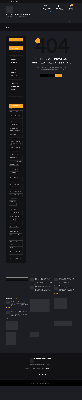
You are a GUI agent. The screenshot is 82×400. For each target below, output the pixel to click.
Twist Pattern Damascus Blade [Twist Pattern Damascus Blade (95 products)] (15, 264)
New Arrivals (13, 83)
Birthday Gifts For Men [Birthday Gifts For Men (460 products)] (15, 157)
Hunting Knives (14, 72)
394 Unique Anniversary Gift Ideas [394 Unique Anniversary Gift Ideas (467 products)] (15, 119)
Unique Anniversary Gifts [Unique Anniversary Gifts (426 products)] (16, 268)
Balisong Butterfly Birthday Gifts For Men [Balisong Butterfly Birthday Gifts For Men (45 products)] (15, 138)
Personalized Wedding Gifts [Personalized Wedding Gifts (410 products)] (15, 249)
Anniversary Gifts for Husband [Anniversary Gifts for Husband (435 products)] (15, 128)
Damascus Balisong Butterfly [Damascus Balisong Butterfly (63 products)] (14, 186)
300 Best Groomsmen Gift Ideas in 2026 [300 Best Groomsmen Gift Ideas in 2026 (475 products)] (15, 114)
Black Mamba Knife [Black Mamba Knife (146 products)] (14, 160)
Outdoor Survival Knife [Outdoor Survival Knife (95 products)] (15, 240)
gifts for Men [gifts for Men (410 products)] (13, 220)
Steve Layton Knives (15, 94)
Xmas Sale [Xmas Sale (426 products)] (19, 271)
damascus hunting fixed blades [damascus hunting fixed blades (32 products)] (15, 194)
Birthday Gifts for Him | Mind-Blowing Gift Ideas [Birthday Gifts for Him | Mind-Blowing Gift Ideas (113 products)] (15, 153)
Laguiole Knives (14, 77)
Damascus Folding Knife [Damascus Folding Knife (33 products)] (15, 190)
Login (19, 1)
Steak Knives (13, 92)
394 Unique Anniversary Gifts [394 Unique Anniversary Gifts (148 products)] (15, 123)
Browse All (13, 59)
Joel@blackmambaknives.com (58, 10)
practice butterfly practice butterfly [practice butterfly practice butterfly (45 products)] (14, 260)
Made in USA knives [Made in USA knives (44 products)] (14, 237)
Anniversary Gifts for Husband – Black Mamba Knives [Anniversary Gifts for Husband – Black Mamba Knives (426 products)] (15, 133)
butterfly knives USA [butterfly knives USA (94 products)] (14, 174)
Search (59, 78)
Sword (12, 97)
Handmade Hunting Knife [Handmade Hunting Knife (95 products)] (15, 227)
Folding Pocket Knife (15, 69)
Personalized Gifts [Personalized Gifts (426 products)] (14, 243)
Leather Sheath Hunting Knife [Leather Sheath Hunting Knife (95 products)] (15, 234)
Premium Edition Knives (15, 89)
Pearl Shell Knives (14, 86)
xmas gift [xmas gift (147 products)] (12, 271)
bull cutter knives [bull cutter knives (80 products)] (14, 172)
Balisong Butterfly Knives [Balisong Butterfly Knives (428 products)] (14, 143)
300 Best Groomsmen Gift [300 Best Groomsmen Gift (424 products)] (15, 111)
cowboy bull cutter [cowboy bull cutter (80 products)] (14, 180)
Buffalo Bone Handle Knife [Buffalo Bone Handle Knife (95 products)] (14, 168)
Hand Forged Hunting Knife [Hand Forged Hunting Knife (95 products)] (14, 224)
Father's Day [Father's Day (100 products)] (12, 212)
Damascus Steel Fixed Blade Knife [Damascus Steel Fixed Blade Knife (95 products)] (15, 205)
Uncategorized (14, 100)
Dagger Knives (14, 62)
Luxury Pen (13, 80)
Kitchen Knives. (14, 75)
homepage (61, 72)
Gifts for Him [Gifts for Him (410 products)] (13, 215)
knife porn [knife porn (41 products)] (12, 230)
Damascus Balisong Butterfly (15, 65)
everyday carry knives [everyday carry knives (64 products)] (15, 209)
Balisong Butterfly (14, 56)
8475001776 (58, 8)
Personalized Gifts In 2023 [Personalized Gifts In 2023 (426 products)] (16, 246)
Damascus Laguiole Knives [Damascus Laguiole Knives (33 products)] (14, 201)
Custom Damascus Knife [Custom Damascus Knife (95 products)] (15, 183)
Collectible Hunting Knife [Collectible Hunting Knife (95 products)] (15, 177)
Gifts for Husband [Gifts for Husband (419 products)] (14, 217)
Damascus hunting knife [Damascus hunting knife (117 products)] (15, 197)
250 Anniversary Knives (15, 54)
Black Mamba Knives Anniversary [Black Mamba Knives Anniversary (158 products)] (14, 163)
